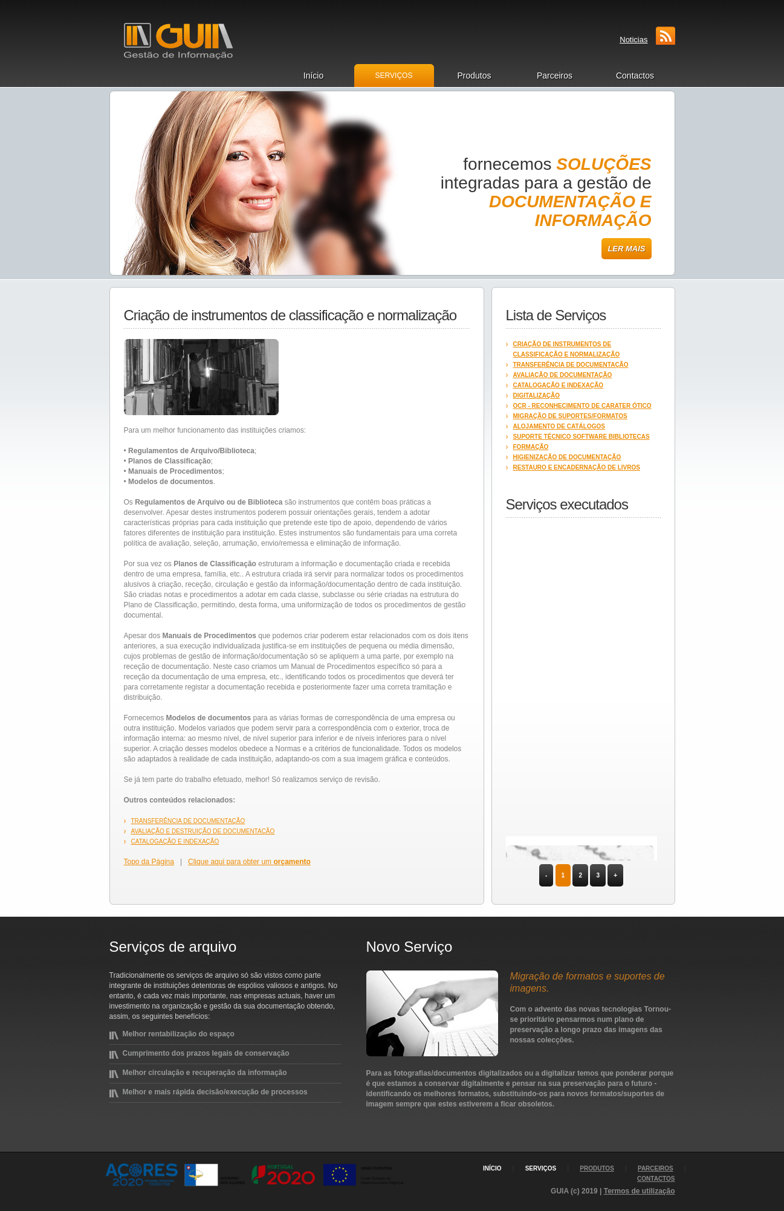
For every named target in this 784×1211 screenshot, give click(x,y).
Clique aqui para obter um (249, 861)
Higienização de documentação (567, 457)
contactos (656, 1178)
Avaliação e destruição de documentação (203, 831)
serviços (541, 1168)
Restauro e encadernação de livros (576, 467)
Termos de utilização (639, 1191)
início (492, 1168)
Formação (531, 447)
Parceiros (554, 75)
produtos (597, 1168)
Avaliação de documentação (562, 375)
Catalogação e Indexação (175, 841)
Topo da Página (149, 861)
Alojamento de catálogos (559, 426)
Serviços (394, 75)
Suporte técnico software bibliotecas (581, 436)
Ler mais (626, 248)
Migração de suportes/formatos (570, 416)
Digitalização (536, 395)
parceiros (655, 1168)
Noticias (633, 39)
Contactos (635, 75)
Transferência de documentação (188, 821)
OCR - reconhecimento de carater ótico (582, 405)
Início (313, 75)
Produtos (474, 75)
